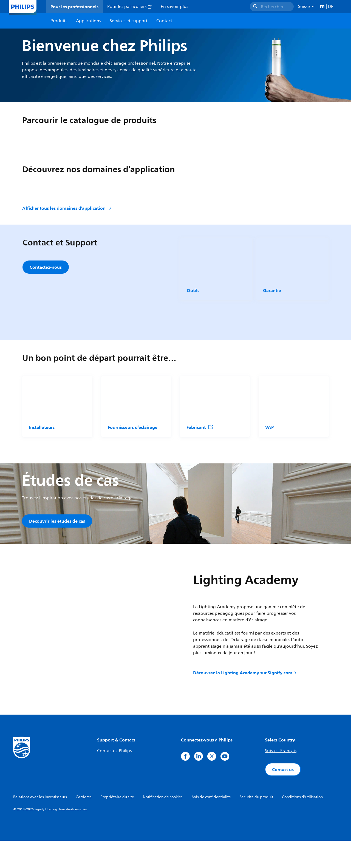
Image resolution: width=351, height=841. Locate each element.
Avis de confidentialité (211, 797)
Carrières (84, 797)
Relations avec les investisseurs (40, 797)
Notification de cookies (163, 797)
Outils (193, 290)
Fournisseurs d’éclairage (132, 427)
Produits (58, 20)
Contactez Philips (114, 751)
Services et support (129, 20)
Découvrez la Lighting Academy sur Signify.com (245, 673)
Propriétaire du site (117, 797)
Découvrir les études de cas (57, 521)
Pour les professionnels (74, 6)
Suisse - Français (280, 751)
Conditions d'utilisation (302, 797)
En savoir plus (174, 6)
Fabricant (199, 427)
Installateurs (42, 427)
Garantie (272, 290)
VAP (269, 427)
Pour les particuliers (129, 6)
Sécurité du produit (256, 797)
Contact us (283, 770)
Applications (88, 20)
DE (330, 6)
